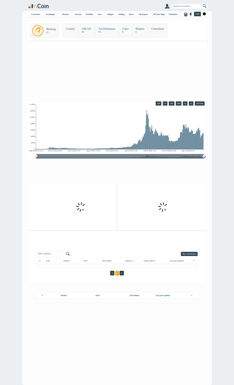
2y (191, 103)
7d (165, 103)
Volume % (129, 261)
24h (158, 103)
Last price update (177, 261)
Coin (48, 261)
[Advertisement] (117, 72)
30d (171, 103)
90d (178, 103)
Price (85, 261)
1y (185, 103)
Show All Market (189, 254)
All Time (199, 103)
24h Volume (106, 261)
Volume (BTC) (149, 261)
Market (66, 261)
